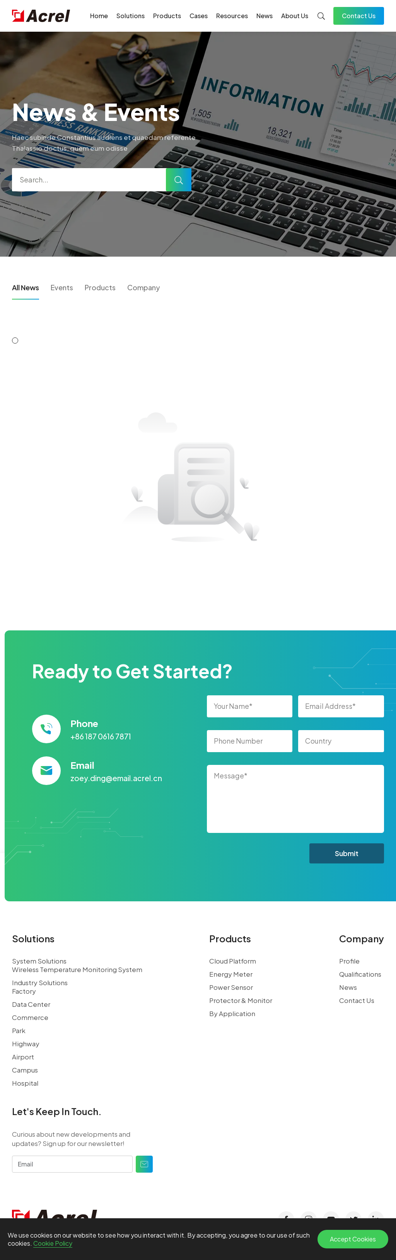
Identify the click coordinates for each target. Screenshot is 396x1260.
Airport (23, 1056)
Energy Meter (231, 974)
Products (167, 16)
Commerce (30, 1017)
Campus (25, 1070)
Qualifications (360, 974)
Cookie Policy (52, 1243)
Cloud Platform (232, 961)
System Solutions (39, 961)
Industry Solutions (40, 982)
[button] (15, 340)
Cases (198, 16)
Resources (232, 16)
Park (19, 1030)
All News (25, 287)
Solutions (130, 16)
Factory (24, 991)
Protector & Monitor (240, 1000)
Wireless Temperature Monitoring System (77, 969)
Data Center (31, 1004)
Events (62, 287)
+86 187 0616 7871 (100, 736)
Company (143, 287)
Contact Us (359, 16)
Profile (349, 961)
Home (99, 16)
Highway (25, 1043)
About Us (294, 16)
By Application (232, 1013)
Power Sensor (231, 987)
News (264, 16)
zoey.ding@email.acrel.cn (116, 778)
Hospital (25, 1083)
